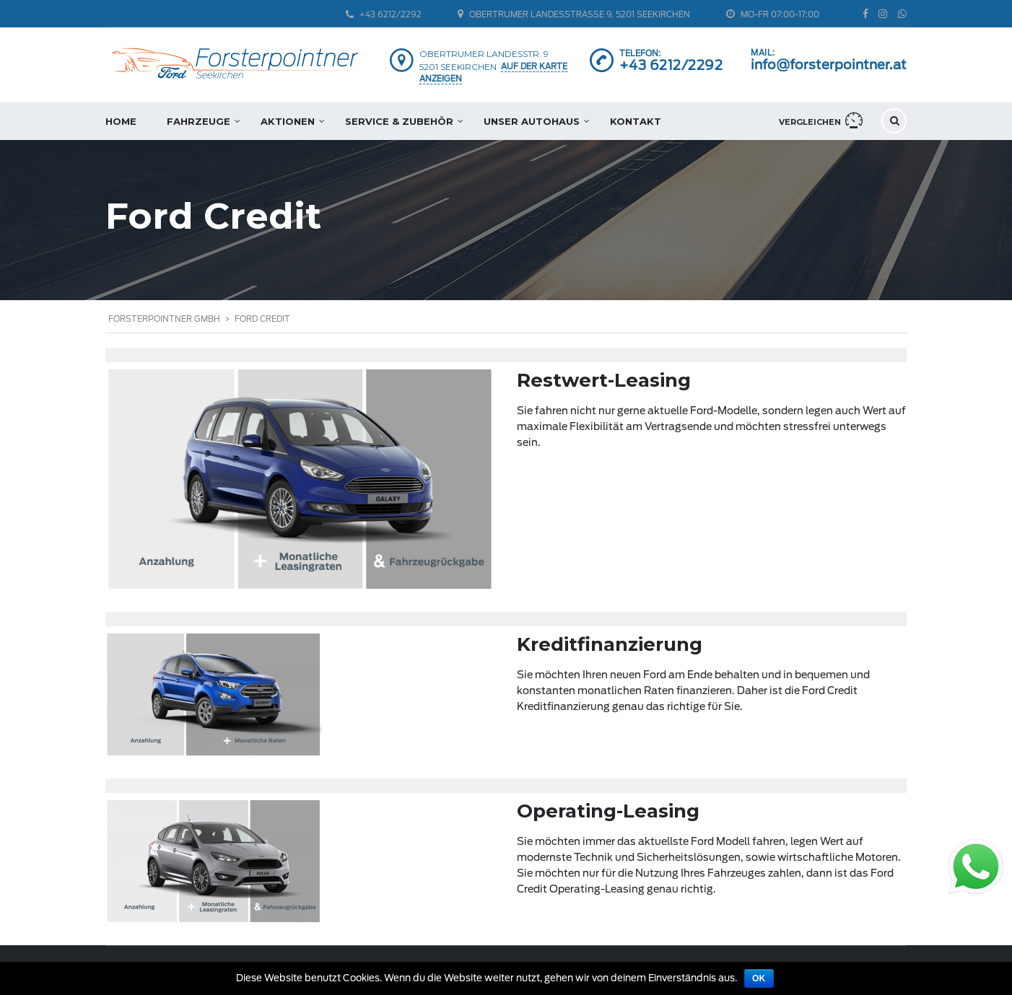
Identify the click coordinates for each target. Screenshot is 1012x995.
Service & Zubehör (399, 121)
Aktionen (288, 121)
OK (759, 978)
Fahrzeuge (198, 121)
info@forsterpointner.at (829, 64)
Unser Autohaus (532, 121)
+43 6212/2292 (671, 65)
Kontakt (635, 121)
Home (120, 121)
